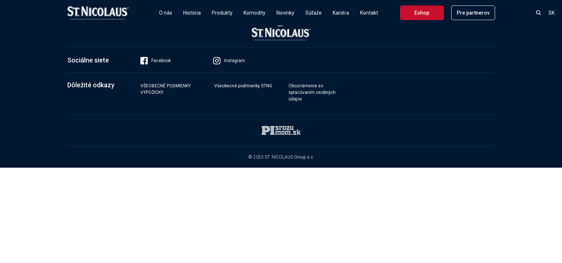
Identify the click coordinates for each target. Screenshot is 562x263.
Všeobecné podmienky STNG (243, 85)
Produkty (222, 13)
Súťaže (313, 13)
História (192, 13)
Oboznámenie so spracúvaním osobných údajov (312, 92)
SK (551, 13)
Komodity (254, 13)
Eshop (421, 13)
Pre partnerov (473, 13)
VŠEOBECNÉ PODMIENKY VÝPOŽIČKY (165, 89)
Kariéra (341, 13)
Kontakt (369, 13)
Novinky (285, 13)
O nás (165, 13)
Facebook (155, 60)
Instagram (229, 60)
